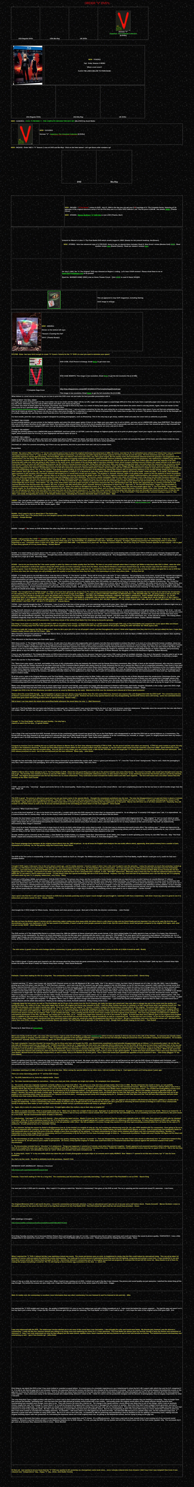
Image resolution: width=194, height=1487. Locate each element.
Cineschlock (37, 1028)
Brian (95, 362)
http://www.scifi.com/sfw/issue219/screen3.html (30, 1170)
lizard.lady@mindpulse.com (72, 273)
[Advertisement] (97, 189)
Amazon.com (96, 1036)
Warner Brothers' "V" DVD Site (89, 215)
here (108, 246)
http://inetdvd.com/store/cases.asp (25, 409)
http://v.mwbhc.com (143, 502)
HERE (167, 209)
